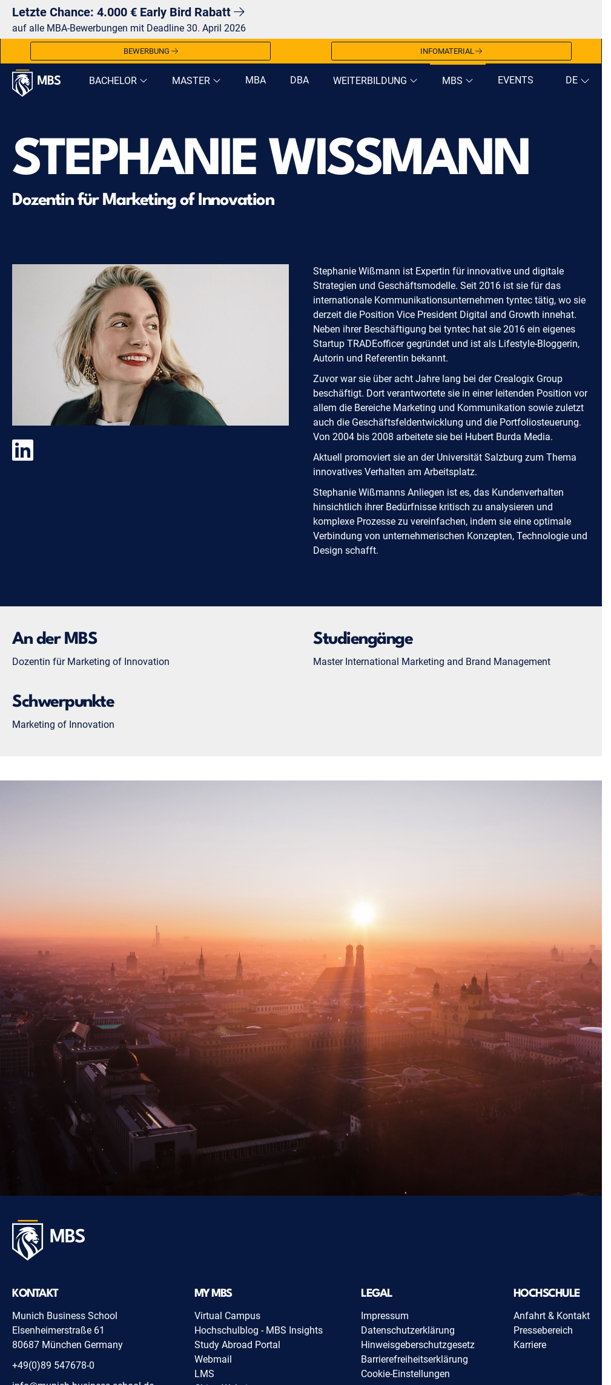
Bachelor (118, 80)
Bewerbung (151, 51)
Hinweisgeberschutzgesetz (418, 1345)
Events (515, 80)
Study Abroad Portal (237, 1345)
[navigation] (576, 80)
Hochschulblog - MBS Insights (258, 1330)
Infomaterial (451, 51)
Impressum (385, 1316)
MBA (255, 80)
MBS (458, 80)
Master (196, 80)
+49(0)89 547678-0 (53, 1365)
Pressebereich (543, 1330)
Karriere (530, 1345)
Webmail (213, 1359)
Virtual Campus (227, 1316)
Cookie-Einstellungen (405, 1374)
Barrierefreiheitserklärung (414, 1359)
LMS (204, 1374)
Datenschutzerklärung (408, 1330)
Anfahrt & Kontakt (552, 1316)
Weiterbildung (375, 80)
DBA (299, 80)
